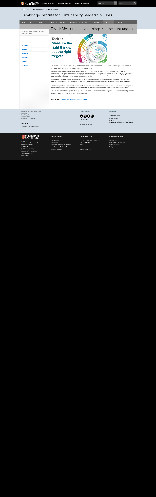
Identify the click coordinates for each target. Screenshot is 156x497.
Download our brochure (86, 124)
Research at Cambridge (82, 3)
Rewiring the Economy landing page (73, 99)
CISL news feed (84, 119)
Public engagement (114, 144)
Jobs (81, 144)
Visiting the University (85, 149)
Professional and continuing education (61, 144)
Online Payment (113, 118)
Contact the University (27, 144)
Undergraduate (55, 140)
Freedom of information (27, 148)
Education (40, 22)
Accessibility (24, 146)
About (30, 22)
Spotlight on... (113, 147)
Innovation (73, 22)
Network (84, 22)
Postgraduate (54, 142)
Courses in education (56, 149)
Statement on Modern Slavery (29, 152)
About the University (64, 3)
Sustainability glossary (115, 115)
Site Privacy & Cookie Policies (30, 126)
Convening (62, 22)
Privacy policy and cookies (28, 150)
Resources (29, 9)
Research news (113, 140)
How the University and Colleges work (90, 140)
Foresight (51, 22)
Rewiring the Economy (52, 9)
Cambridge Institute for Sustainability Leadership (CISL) (33, 33)
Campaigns (95, 22)
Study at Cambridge (48, 3)
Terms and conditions (27, 153)
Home (24, 9)
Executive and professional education (61, 147)
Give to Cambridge (85, 142)
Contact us (119, 22)
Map (81, 147)
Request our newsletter (86, 122)
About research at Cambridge (117, 142)
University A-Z (25, 155)
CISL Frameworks (39, 9)
